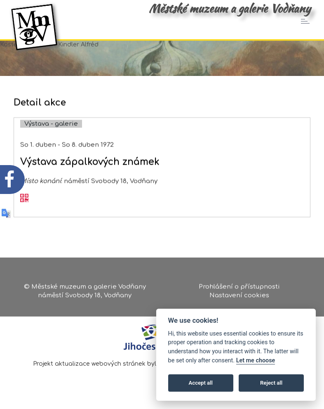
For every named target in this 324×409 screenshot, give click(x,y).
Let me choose (255, 360)
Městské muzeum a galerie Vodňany (229, 8)
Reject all (271, 383)
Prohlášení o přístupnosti (239, 288)
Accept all (201, 383)
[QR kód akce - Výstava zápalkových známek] (24, 204)
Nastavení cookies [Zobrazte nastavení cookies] (239, 297)
